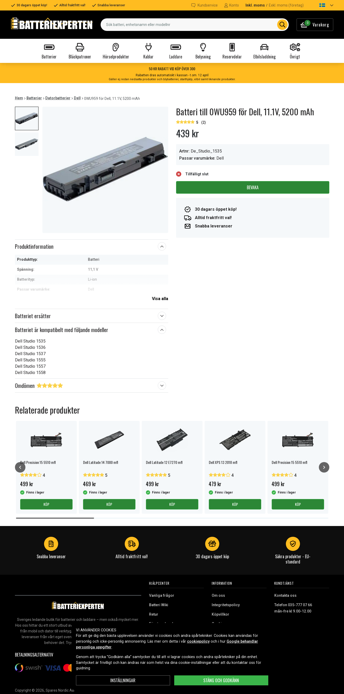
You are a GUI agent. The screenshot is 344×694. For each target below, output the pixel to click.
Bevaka (253, 187)
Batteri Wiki (158, 605)
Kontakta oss (285, 595)
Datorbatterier (57, 98)
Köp (46, 504)
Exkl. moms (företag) (286, 5)
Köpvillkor (220, 614)
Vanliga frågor (161, 595)
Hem (19, 98)
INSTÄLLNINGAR (122, 680)
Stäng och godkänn (221, 680)
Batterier (34, 98)
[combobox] (194, 24)
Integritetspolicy (226, 605)
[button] (321, 5)
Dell (77, 98)
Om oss (218, 595)
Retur (153, 614)
